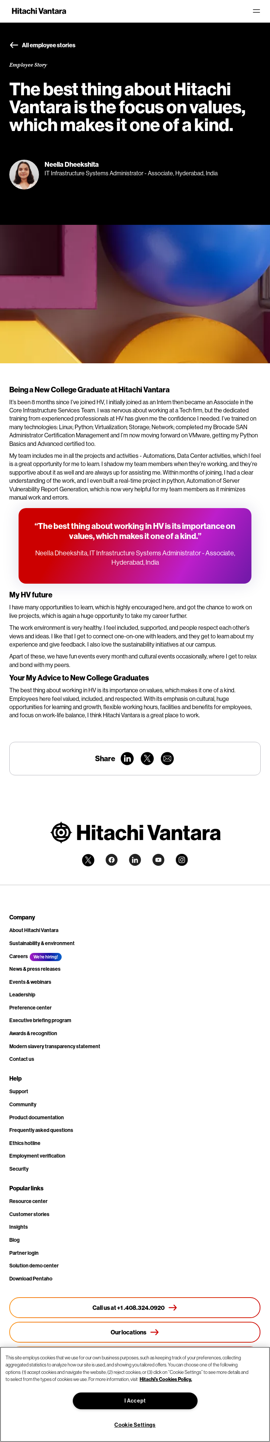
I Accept (135, 1400)
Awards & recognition (33, 1033)
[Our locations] (135, 1332)
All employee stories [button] (42, 45)
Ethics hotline (24, 1143)
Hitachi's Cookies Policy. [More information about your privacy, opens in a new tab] (166, 1379)
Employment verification (37, 1155)
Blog (14, 1240)
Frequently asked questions (41, 1130)
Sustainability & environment (42, 943)
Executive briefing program (40, 1020)
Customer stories (29, 1214)
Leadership (22, 994)
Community (22, 1104)
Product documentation (36, 1117)
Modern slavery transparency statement (54, 1046)
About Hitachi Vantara (33, 930)
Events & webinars (30, 982)
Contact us (21, 1059)
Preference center (30, 1007)
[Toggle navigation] (256, 11)
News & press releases (35, 969)
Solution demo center (34, 1265)
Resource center (28, 1201)
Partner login (24, 1253)
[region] (135, 1394)
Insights (18, 1227)
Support (18, 1091)
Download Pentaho (30, 1278)
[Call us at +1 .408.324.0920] (135, 1307)
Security (19, 1168)
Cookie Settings (135, 1425)
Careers (18, 956)
